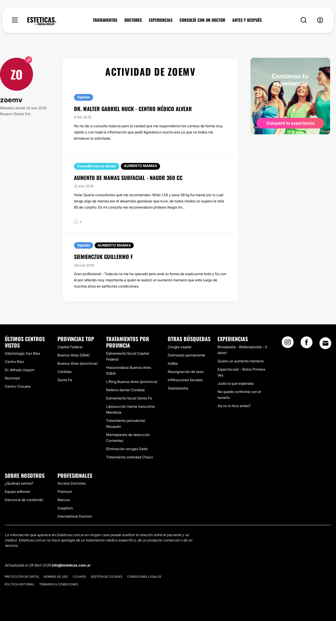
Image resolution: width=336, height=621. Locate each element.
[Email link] (325, 343)
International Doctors (74, 516)
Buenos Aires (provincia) (77, 363)
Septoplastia (178, 388)
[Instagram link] (288, 344)
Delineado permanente (186, 355)
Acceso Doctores (71, 483)
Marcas (63, 500)
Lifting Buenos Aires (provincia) (131, 381)
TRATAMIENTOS (105, 20)
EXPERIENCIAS (160, 20)
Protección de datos (22, 576)
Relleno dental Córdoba (125, 390)
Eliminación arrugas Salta (127, 449)
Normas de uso (56, 576)
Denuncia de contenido (24, 500)
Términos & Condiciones (58, 584)
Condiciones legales (144, 576)
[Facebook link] (306, 344)
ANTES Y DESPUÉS (247, 20)
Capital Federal (70, 347)
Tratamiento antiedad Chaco (129, 457)
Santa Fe (64, 380)
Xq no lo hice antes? (234, 406)
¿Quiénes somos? (19, 483)
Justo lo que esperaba (236, 383)
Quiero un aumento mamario (241, 361)
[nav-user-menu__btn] (320, 20)
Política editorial (19, 584)
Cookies (79, 576)
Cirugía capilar (180, 347)
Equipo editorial (17, 491)
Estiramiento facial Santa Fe (129, 398)
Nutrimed (12, 378)
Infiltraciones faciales (185, 380)
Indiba (173, 363)
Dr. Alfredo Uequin (19, 370)
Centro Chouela (18, 386)
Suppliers (65, 508)
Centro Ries (14, 361)
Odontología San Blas (22, 353)
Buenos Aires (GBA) (73, 355)
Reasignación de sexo (186, 371)
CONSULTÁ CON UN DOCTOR (202, 20)
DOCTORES (133, 20)
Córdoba (64, 371)
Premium (64, 491)
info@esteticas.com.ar (71, 565)
